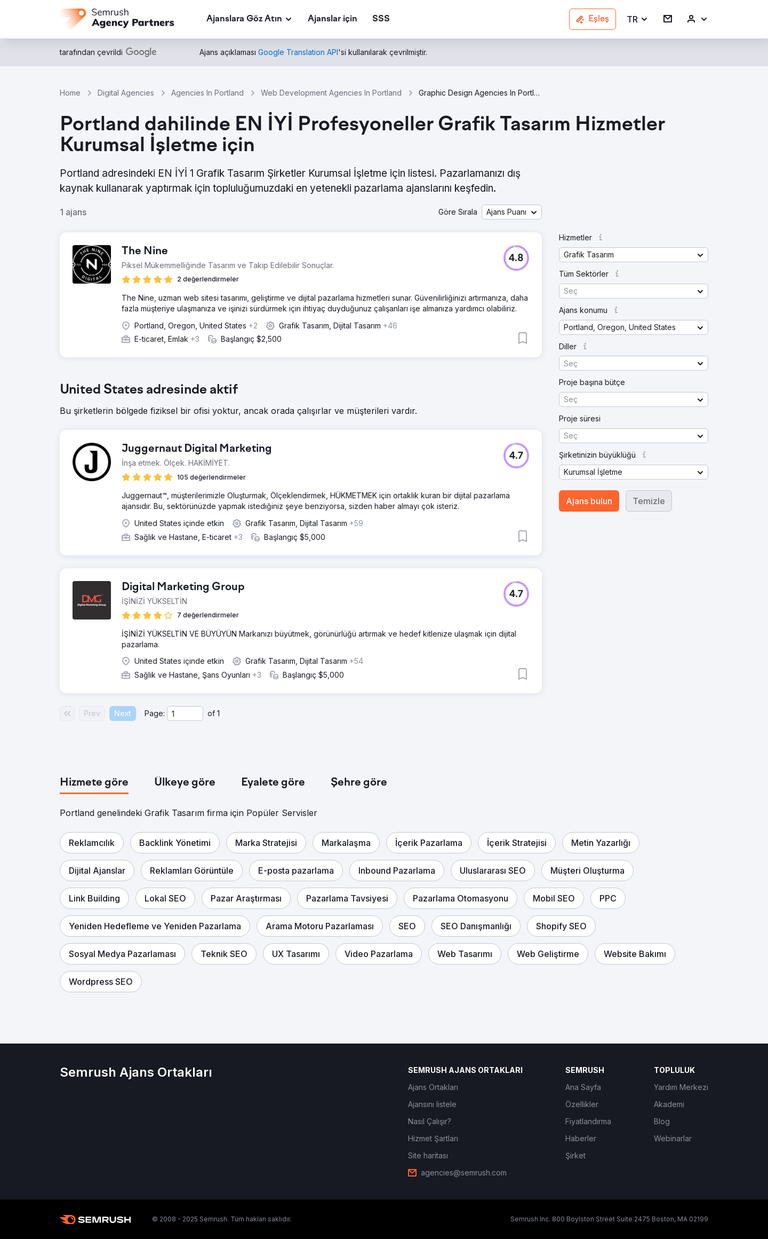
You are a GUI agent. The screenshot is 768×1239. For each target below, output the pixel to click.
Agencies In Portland (207, 92)
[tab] (94, 783)
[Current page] (185, 713)
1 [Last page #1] (218, 713)
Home (70, 92)
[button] (638, 19)
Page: (155, 713)
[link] (332, 19)
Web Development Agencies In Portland (331, 92)
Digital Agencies (126, 92)
